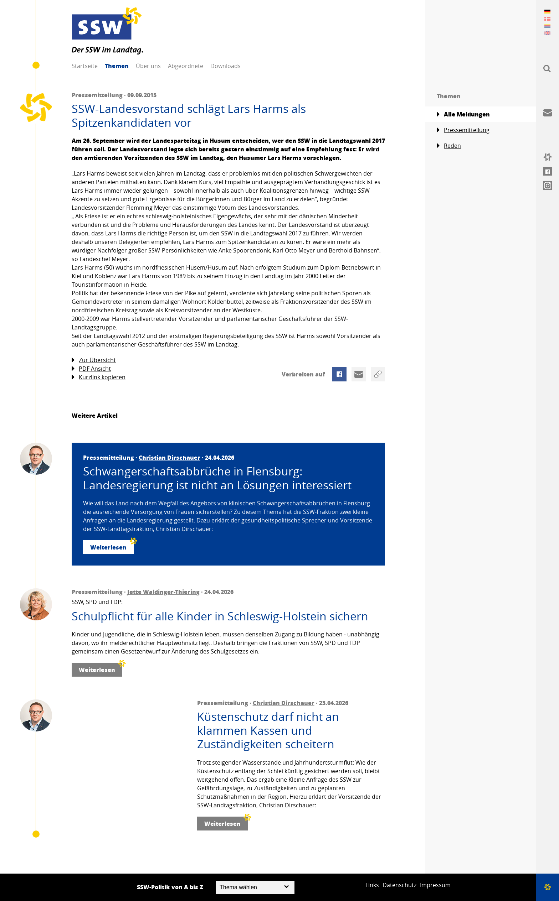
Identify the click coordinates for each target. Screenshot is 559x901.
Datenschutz (399, 885)
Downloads (225, 66)
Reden (449, 146)
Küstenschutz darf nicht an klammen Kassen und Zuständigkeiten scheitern (268, 730)
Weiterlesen (112, 545)
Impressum (435, 885)
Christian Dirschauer (169, 457)
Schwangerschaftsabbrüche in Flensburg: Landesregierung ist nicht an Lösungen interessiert (217, 478)
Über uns (148, 66)
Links (372, 885)
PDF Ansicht (91, 369)
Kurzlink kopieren (98, 377)
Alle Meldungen (463, 114)
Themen (117, 66)
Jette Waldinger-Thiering (163, 591)
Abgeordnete (185, 66)
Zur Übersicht (94, 360)
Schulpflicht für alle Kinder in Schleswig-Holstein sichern (220, 616)
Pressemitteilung (463, 130)
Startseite (85, 66)
